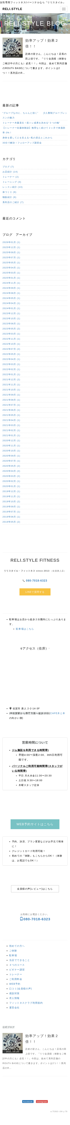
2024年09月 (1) (11, 288)
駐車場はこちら (25, 628)
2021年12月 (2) (11, 379)
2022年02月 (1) (11, 369)
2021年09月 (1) (11, 394)
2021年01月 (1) (11, 435)
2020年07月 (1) (11, 461)
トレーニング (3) (12, 182)
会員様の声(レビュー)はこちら (35, 888)
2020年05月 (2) (11, 466)
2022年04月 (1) (11, 359)
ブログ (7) (8, 166)
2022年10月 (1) (11, 344)
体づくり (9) (9, 192)
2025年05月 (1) (11, 262)
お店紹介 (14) (10, 171)
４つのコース (17, 965)
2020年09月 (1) (11, 455)
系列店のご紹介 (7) (13, 202)
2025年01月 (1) (11, 278)
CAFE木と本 (57, 713)
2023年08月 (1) (11, 323)
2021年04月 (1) (11, 420)
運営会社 (14, 1007)
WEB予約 (14, 983)
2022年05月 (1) (11, 354)
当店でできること (19, 960)
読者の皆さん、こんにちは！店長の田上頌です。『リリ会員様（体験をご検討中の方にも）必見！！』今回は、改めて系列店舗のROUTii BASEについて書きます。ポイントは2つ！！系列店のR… (35, 63)
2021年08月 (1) (11, 400)
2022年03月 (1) (11, 364)
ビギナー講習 (17, 969)
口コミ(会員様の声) (20, 988)
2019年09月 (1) (11, 506)
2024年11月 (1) (11, 283)
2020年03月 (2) (11, 476)
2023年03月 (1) (11, 333)
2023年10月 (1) (11, 318)
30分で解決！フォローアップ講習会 (22, 142)
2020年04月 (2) (11, 471)
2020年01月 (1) (11, 486)
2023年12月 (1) (11, 313)
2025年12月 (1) (11, 247)
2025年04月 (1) (11, 267)
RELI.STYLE (12, 9)
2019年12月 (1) (11, 491)
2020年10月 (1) (11, 450)
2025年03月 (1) (11, 272)
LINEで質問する (35, 592)
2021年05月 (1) (11, 415)
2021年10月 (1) (11, 389)
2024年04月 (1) (11, 303)
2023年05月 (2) (11, 328)
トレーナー (15, 974)
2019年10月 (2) (11, 501)
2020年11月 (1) (11, 445)
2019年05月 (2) (11, 522)
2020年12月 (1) (11, 440)
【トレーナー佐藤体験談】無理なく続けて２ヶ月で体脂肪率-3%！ (34, 130)
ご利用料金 (15, 979)
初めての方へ (17, 946)
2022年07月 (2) (11, 349)
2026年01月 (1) (11, 242)
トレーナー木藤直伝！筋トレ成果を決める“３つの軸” (31, 122)
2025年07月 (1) (11, 257)
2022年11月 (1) (11, 339)
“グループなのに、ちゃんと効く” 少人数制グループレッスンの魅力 (35, 115)
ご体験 (13, 950)
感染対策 (14, 993)
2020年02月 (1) (11, 481)
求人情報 (14, 998)
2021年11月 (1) (11, 384)
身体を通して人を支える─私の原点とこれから (28, 137)
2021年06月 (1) (11, 410)
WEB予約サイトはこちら (35, 824)
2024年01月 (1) (11, 308)
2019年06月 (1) (11, 516)
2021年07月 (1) (11, 405)
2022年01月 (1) (11, 374)
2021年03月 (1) (11, 425)
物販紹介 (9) (9, 197)
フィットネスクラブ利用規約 (26, 1002)
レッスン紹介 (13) (13, 187)
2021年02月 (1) (11, 430)
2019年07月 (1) (11, 511)
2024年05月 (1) (11, 298)
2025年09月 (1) (11, 252)
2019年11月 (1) (11, 496)
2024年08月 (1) (11, 293)
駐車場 (13, 955)
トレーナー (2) (11, 177)
